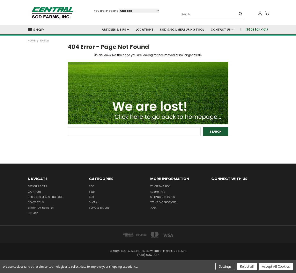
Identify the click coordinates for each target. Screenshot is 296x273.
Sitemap (33, 213)
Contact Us (222, 30)
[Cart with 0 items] (267, 13)
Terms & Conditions (163, 202)
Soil (91, 197)
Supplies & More (99, 207)
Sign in (32, 207)
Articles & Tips (115, 30)
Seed (92, 191)
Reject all (247, 266)
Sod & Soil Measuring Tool (182, 30)
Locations (144, 30)
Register (48, 207)
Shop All (94, 202)
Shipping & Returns (162, 197)
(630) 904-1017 (256, 30)
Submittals (157, 191)
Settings (225, 266)
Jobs (153, 207)
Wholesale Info (160, 186)
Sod (91, 186)
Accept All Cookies (276, 266)
